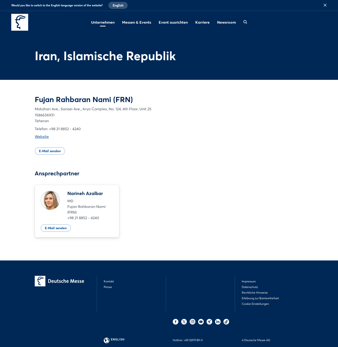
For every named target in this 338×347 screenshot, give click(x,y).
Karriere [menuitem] (202, 22)
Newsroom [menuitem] (226, 22)
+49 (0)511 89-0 (193, 340)
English (118, 5)
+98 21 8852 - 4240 (83, 217)
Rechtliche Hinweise (255, 292)
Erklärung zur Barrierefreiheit (260, 298)
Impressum (249, 281)
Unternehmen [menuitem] (103, 22)
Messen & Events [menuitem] (136, 22)
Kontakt (109, 281)
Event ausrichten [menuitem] (173, 22)
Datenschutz (250, 287)
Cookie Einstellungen (255, 304)
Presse (108, 287)
